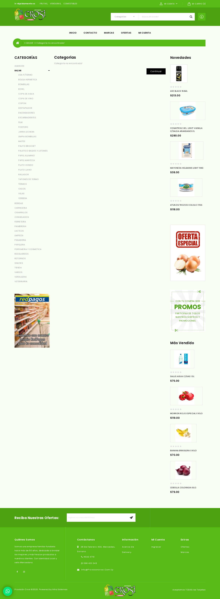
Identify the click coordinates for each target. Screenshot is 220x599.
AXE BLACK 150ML (179, 91)
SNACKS (19, 263)
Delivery (126, 552)
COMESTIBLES (70, 3)
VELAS (21, 193)
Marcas (109, 32)
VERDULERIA (21, 276)
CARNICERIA (21, 207)
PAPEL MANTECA (26, 160)
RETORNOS (20, 258)
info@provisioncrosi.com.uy (97, 569)
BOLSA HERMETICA (27, 79)
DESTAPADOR (25, 108)
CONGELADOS (22, 217)
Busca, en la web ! (191, 17)
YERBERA (22, 198)
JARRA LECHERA (26, 131)
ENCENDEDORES (26, 112)
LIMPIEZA (19, 235)
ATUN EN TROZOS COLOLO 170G (186, 205)
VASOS (22, 188)
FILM (20, 122)
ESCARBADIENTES (27, 117)
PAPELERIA (20, 244)
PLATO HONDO (25, 165)
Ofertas (126, 32)
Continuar (156, 71)
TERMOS (22, 184)
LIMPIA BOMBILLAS (27, 136)
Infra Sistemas (59, 589)
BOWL (21, 89)
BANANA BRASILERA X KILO (183, 450)
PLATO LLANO (25, 169)
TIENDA (18, 267)
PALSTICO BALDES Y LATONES (33, 150)
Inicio (73, 32)
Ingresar (156, 546)
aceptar (131, 517)
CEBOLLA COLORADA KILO (183, 487)
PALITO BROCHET (27, 146)
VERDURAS (55, 3)
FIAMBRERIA (20, 226)
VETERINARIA (21, 281)
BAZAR (29, 43)
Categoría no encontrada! (50, 43)
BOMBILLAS (23, 84)
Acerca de (128, 546)
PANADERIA (20, 240)
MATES (21, 141)
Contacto (90, 32)
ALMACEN (19, 65)
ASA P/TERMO (25, 74)
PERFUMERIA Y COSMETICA (28, 249)
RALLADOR (23, 174)
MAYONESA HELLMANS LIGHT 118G (186, 167)
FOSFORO (23, 127)
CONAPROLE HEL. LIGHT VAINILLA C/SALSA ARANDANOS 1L (186, 130)
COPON (22, 103)
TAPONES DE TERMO (28, 179)
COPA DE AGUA (26, 93)
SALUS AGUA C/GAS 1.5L (182, 376)
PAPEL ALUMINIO (26, 155)
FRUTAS (43, 3)
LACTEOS (19, 230)
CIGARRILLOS (21, 212)
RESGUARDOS (22, 253)
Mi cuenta (144, 32)
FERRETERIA (20, 221)
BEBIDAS (19, 203)
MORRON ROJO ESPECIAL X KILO (186, 413)
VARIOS (18, 272)
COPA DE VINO (25, 98)
